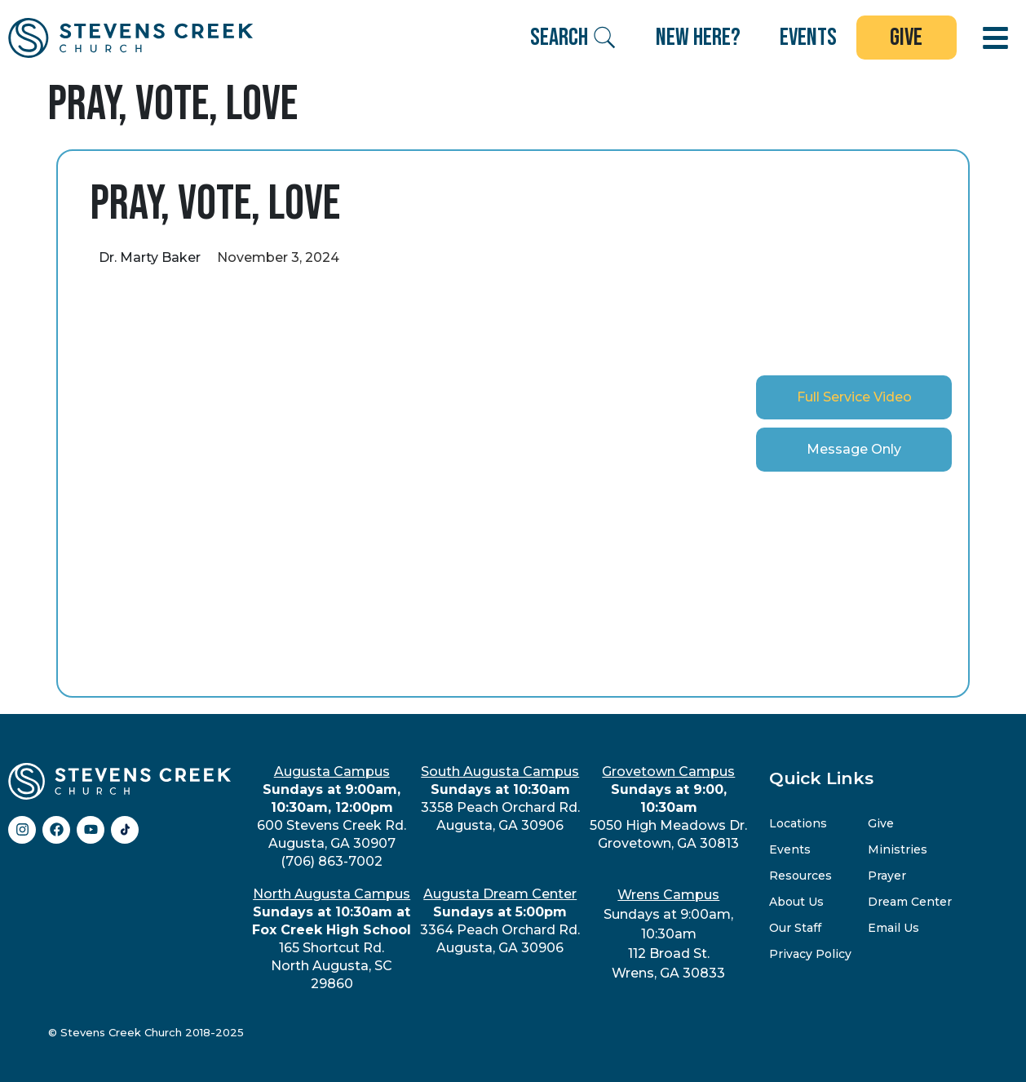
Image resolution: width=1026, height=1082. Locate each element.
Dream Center (910, 901)
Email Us (893, 927)
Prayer (887, 875)
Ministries (897, 849)
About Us (796, 901)
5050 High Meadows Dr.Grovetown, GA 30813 (668, 807)
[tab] (854, 397)
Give (881, 823)
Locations (798, 823)
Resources (800, 875)
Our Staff (795, 927)
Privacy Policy (810, 954)
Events (790, 849)
